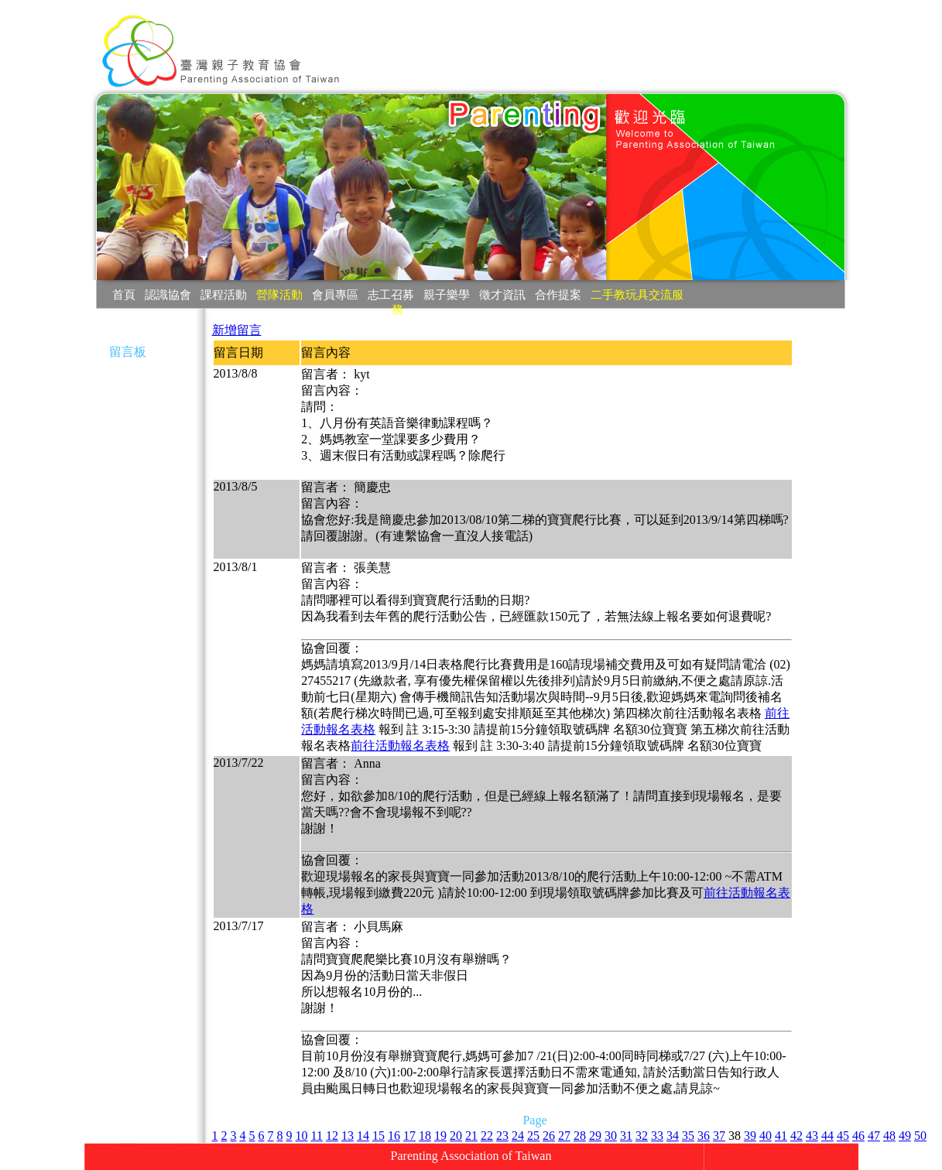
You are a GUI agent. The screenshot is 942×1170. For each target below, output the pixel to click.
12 (332, 1135)
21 (471, 1135)
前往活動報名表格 (400, 745)
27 (564, 1135)
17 (409, 1135)
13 (347, 1135)
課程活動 (223, 294)
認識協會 (168, 294)
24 (518, 1135)
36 (703, 1135)
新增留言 (237, 330)
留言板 (127, 351)
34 (672, 1135)
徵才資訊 (502, 294)
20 (456, 1135)
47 (874, 1135)
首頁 (123, 294)
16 (394, 1135)
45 (843, 1135)
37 (719, 1135)
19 (440, 1135)
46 (858, 1135)
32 (641, 1135)
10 (302, 1135)
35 (688, 1135)
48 (889, 1135)
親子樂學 (446, 294)
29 (595, 1135)
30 (611, 1135)
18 (425, 1135)
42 (796, 1135)
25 (533, 1135)
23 (502, 1135)
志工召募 (391, 294)
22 (487, 1135)
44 (827, 1135)
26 (549, 1135)
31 (626, 1135)
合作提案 (558, 294)
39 (750, 1135)
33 (657, 1135)
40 (765, 1135)
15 (378, 1135)
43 (812, 1135)
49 (905, 1135)
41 (781, 1135)
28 (580, 1135)
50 (920, 1135)
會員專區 (335, 294)
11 (317, 1135)
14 (363, 1135)
